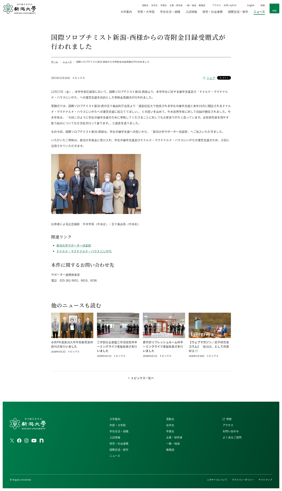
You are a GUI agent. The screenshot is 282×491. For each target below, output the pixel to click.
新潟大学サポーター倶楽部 (73, 245)
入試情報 (115, 437)
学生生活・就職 (119, 431)
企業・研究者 (176, 5)
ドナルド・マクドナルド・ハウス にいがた (84, 251)
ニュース (115, 455)
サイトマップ (265, 479)
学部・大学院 (118, 425)
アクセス (216, 5)
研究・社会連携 (119, 443)
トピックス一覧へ (142, 378)
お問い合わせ (230, 5)
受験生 (145, 5)
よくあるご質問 (232, 437)
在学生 (154, 5)
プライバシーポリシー (243, 479)
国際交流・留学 (119, 449)
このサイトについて (217, 479)
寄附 (274, 10)
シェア (211, 78)
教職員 (202, 5)
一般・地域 (190, 5)
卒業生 (163, 5)
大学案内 (115, 419)
